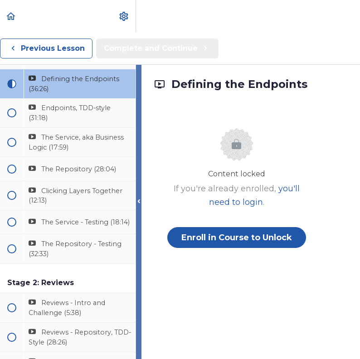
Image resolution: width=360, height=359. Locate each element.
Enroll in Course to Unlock (236, 238)
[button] (11, 16)
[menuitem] (124, 16)
